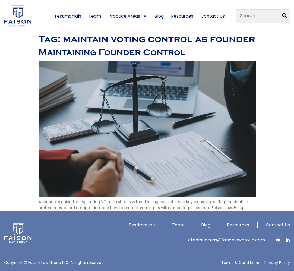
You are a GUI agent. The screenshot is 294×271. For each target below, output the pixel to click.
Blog (159, 16)
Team (94, 16)
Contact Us (213, 16)
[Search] (286, 16)
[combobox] (259, 16)
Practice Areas (127, 16)
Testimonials (67, 16)
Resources (182, 16)
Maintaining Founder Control (112, 52)
